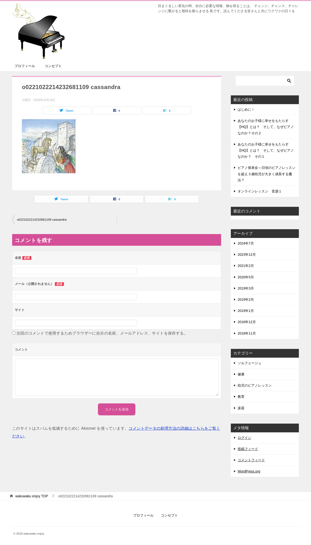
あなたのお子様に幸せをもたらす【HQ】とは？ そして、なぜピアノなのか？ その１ (266, 150)
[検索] (265, 81)
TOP (31, 496)
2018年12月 (247, 322)
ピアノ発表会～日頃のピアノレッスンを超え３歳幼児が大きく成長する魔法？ (266, 174)
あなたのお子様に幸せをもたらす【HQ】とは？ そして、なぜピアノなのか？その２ (266, 127)
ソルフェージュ (249, 363)
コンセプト (53, 66)
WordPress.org (249, 471)
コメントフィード (251, 460)
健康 (241, 374)
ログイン (244, 438)
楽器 (241, 408)
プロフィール (25, 66)
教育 (241, 397)
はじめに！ (246, 109)
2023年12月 (247, 254)
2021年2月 (246, 266)
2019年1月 (246, 311)
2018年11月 (247, 333)
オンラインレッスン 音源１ (260, 191)
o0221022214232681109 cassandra (42, 219)
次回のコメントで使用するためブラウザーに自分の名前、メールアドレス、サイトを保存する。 (102, 333)
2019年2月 (246, 299)
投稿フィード (248, 449)
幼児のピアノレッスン (255, 385)
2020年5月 (246, 277)
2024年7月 (246, 243)
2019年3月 (246, 288)
